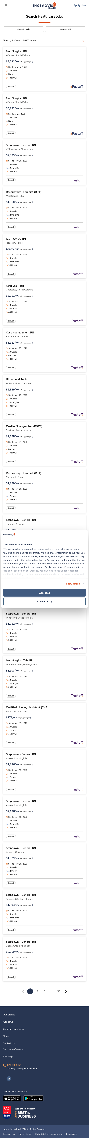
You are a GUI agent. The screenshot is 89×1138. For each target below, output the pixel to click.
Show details (73, 583)
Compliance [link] (71, 1134)
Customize (44, 601)
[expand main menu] (6, 5)
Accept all (44, 592)
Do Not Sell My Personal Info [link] (49, 1134)
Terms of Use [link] (9, 1134)
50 (58, 991)
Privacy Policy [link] (25, 1134)
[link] (44, 5)
